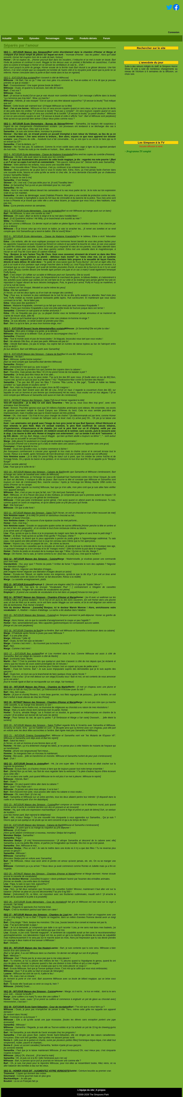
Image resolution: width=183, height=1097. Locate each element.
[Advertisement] (150, 107)
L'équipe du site (86, 1090)
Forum (106, 38)
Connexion (173, 32)
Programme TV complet (138, 151)
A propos (100, 1090)
